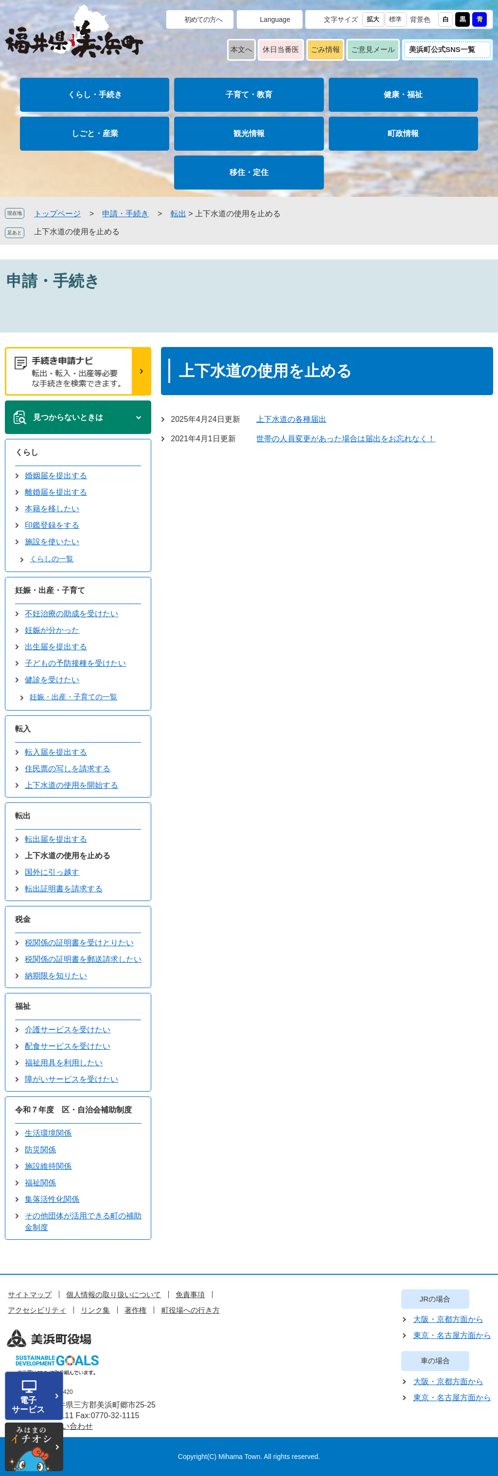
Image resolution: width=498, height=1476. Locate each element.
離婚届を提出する (56, 492)
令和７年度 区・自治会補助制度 (73, 1110)
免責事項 (190, 1294)
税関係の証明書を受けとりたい (79, 942)
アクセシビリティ (37, 1310)
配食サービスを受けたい (67, 1046)
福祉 (23, 1006)
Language (275, 19)
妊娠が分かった (52, 630)
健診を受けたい (52, 680)
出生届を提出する (56, 646)
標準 (395, 19)
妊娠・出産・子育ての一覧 (73, 697)
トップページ (57, 213)
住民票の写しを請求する (67, 768)
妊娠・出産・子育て (50, 590)
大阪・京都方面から (448, 1319)
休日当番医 (281, 49)
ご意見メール (373, 49)
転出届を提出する (56, 839)
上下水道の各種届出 (291, 419)
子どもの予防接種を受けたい (75, 663)
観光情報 (249, 133)
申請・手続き (125, 213)
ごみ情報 (325, 49)
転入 (23, 729)
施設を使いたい (52, 542)
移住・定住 (249, 172)
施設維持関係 (48, 1166)
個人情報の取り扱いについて (113, 1294)
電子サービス (28, 1405)
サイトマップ (30, 1294)
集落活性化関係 (52, 1199)
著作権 (135, 1310)
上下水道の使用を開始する (71, 785)
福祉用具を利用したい (64, 1063)
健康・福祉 (403, 94)
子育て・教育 (249, 94)
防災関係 (40, 1150)
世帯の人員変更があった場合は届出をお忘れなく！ (345, 438)
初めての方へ (203, 19)
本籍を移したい (52, 508)
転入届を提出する (56, 752)
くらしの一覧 (51, 559)
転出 (178, 213)
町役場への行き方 (190, 1310)
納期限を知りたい (56, 976)
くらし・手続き (95, 94)
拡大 (373, 19)
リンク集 (95, 1310)
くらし (26, 452)
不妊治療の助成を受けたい (71, 613)
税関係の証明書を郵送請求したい (83, 959)
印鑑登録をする (52, 525)
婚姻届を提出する (56, 475)
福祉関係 (40, 1183)
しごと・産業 (94, 133)
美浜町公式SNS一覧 (442, 49)
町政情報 (403, 133)
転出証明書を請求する (64, 889)
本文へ (241, 49)
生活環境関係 (48, 1133)
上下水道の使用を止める (77, 231)
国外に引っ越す (52, 872)
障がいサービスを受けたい (71, 1079)
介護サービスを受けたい (67, 1029)
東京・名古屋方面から (452, 1335)
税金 (23, 919)
